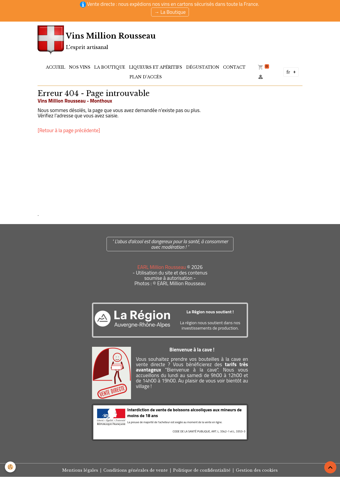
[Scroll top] (330, 467)
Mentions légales (80, 470)
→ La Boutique (170, 12)
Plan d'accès (146, 76)
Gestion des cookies (257, 470)
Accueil (55, 67)
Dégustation (202, 67)
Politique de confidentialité (202, 470)
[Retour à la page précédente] (69, 130)
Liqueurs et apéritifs (155, 67)
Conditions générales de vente (135, 470)
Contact (234, 67)
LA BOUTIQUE (109, 67)
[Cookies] (10, 466)
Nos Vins (79, 67)
